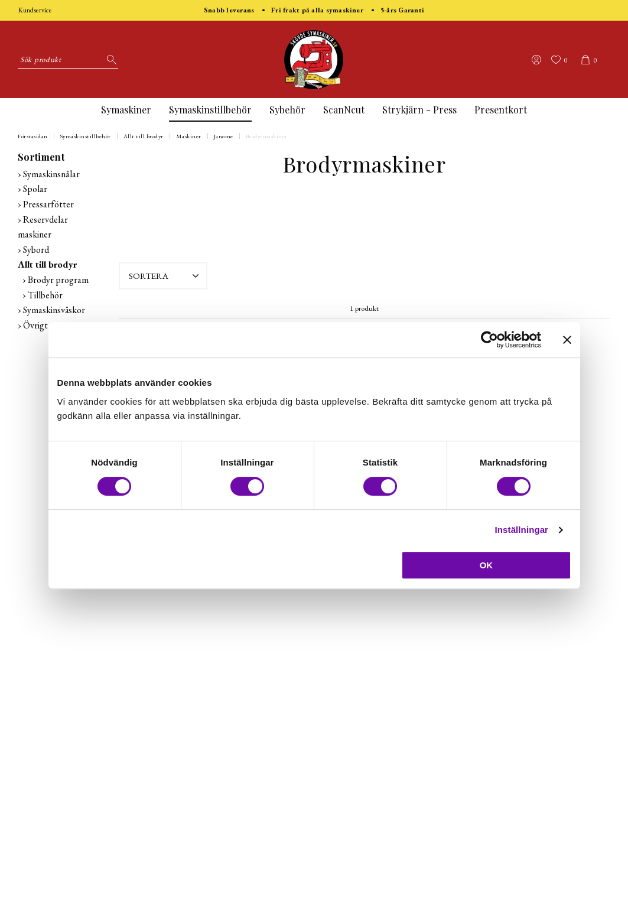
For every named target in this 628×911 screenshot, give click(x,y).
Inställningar (521, 530)
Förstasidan (33, 136)
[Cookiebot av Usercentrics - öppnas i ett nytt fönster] (489, 340)
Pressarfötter (48, 204)
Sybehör (287, 109)
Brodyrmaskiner (267, 136)
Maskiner (188, 136)
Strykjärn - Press (419, 109)
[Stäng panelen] (567, 340)
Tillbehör (45, 295)
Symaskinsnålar (51, 174)
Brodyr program (58, 280)
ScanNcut (344, 109)
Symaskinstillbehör (210, 109)
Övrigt (35, 325)
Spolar (35, 189)
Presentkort (500, 109)
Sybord (36, 249)
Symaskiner (126, 109)
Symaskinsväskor (54, 310)
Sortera (165, 276)
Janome (223, 136)
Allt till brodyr (143, 136)
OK (486, 565)
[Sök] (109, 60)
